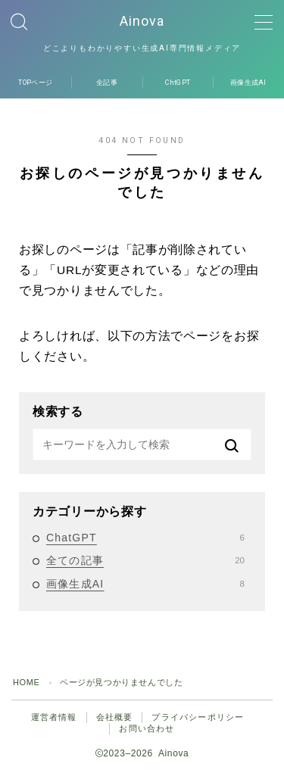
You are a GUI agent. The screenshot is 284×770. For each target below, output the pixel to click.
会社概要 (114, 717)
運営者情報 (54, 717)
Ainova (142, 21)
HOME (26, 682)
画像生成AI (145, 584)
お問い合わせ (146, 728)
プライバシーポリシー (197, 717)
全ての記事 (145, 560)
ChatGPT (145, 538)
